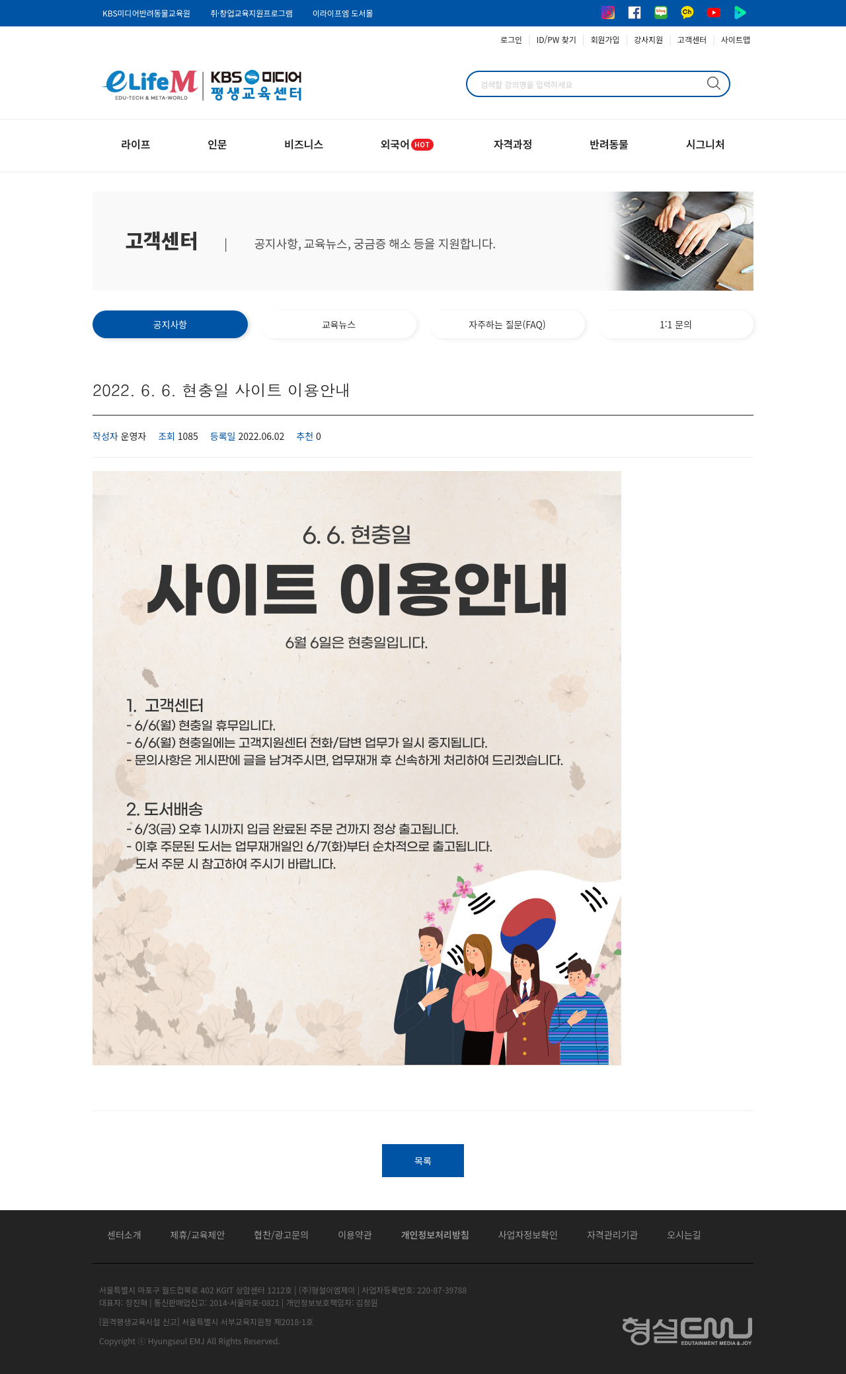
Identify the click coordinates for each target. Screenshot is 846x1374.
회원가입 (604, 39)
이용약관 (355, 1234)
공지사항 (170, 324)
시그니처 (705, 144)
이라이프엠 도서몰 (343, 12)
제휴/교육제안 (198, 1234)
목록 (423, 1160)
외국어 (408, 144)
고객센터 (692, 39)
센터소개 (124, 1234)
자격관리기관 (612, 1234)
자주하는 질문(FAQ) (507, 324)
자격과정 (513, 144)
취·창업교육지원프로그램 (251, 12)
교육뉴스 (339, 324)
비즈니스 (303, 144)
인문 (217, 144)
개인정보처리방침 (435, 1234)
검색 (713, 83)
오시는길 (684, 1234)
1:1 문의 (676, 324)
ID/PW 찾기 (556, 39)
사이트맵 (735, 39)
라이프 (135, 144)
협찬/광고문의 (281, 1234)
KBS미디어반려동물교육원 (146, 12)
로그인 (511, 39)
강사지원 (648, 39)
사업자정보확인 (528, 1234)
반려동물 (609, 144)
